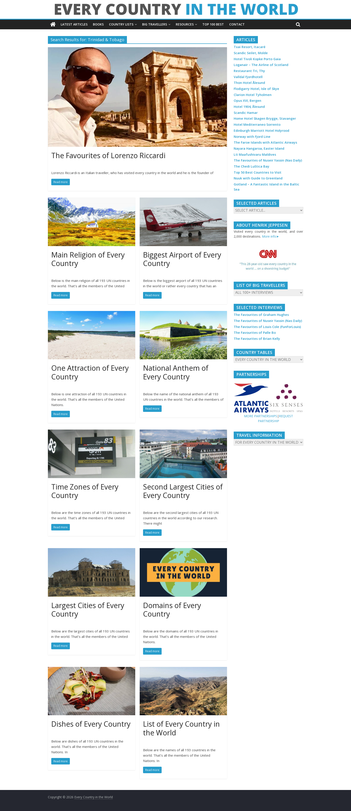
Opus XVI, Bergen (247, 100)
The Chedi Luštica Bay (251, 166)
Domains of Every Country (172, 609)
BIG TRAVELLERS (154, 24)
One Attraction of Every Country (90, 372)
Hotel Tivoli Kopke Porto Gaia (257, 59)
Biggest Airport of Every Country (182, 259)
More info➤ (270, 236)
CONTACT (237, 24)
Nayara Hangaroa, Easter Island (259, 148)
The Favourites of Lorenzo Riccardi (108, 155)
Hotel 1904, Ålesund (249, 106)
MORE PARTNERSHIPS (260, 416)
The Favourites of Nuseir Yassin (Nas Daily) (268, 160)
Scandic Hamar (246, 113)
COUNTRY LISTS (121, 24)
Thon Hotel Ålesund (249, 83)
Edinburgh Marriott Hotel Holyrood (261, 130)
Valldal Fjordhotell (248, 77)
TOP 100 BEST (213, 24)
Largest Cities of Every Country (87, 609)
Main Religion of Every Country (88, 259)
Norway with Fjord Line (252, 136)
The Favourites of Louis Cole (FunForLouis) (267, 327)
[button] (268, 260)
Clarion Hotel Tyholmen (253, 95)
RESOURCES (185, 24)
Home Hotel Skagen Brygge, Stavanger (265, 118)
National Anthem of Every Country (175, 372)
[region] (268, 260)
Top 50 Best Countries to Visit (257, 172)
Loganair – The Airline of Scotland (261, 65)
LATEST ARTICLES (74, 24)
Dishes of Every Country (91, 724)
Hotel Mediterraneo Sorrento (257, 124)
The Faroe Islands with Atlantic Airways (265, 142)
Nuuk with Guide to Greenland (258, 178)
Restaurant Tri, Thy (249, 71)
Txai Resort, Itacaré (249, 47)
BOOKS (98, 24)
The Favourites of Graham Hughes (261, 315)
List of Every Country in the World (181, 728)
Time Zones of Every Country (84, 491)
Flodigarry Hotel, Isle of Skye (256, 89)
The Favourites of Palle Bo (255, 332)
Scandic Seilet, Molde (251, 53)
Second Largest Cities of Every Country (183, 491)
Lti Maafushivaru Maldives (255, 154)
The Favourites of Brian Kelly (257, 338)
